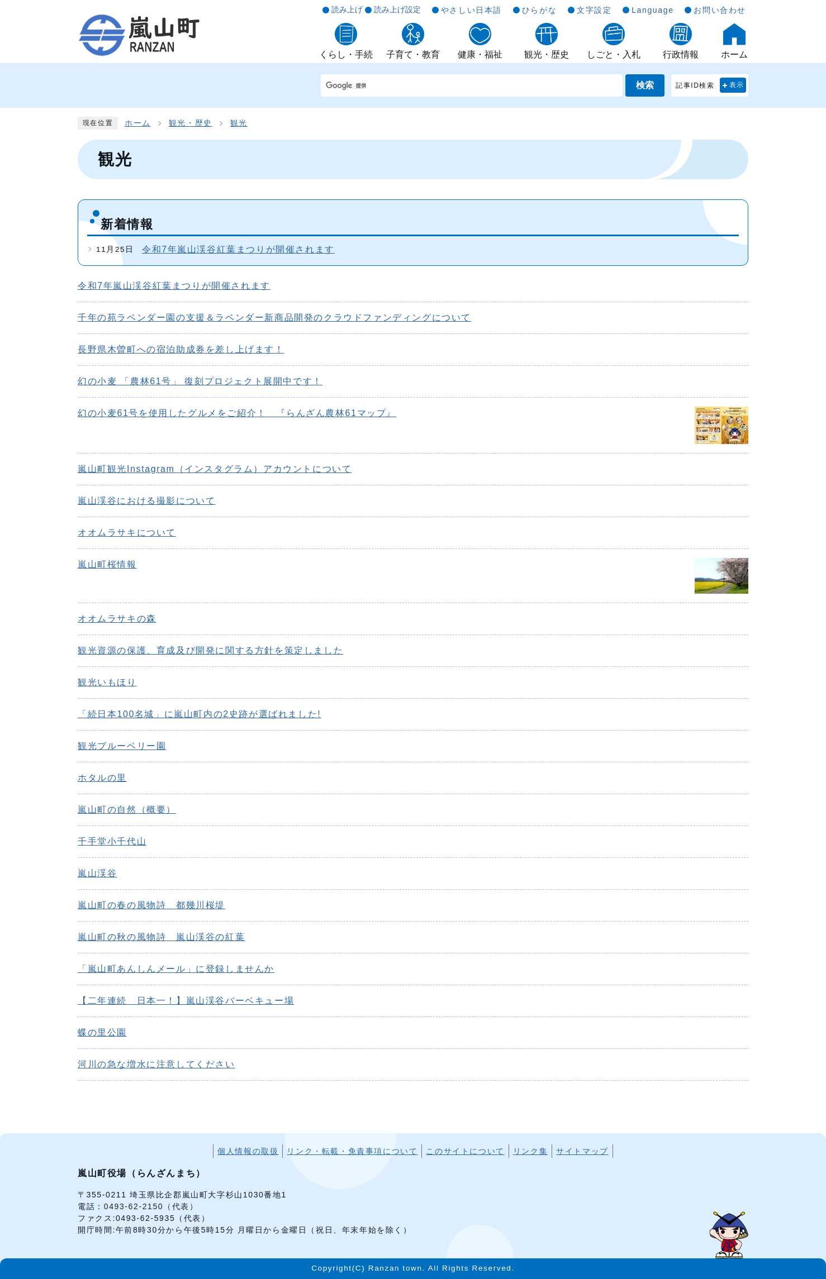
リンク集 (530, 1151)
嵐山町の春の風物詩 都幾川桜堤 (151, 905)
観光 (239, 123)
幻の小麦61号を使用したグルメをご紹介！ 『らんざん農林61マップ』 (237, 413)
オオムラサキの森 (117, 618)
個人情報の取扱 (247, 1151)
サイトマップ (582, 1151)
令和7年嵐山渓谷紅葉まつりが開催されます (238, 249)
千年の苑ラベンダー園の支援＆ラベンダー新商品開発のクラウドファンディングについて (274, 317)
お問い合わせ (720, 10)
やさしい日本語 (471, 10)
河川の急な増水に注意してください (156, 1064)
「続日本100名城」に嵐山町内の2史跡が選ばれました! (199, 714)
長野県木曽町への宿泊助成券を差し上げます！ (181, 349)
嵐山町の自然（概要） (127, 809)
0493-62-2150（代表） (151, 1206)
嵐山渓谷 (97, 873)
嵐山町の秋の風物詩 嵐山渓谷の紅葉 (161, 937)
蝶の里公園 (102, 1032)
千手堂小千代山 (112, 841)
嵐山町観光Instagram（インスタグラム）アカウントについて (215, 469)
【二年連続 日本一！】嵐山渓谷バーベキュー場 (186, 1000)
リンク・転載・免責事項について (352, 1151)
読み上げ (347, 9)
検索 (645, 85)
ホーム (138, 123)
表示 (736, 85)
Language (652, 10)
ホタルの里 (102, 777)
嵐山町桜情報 (107, 564)
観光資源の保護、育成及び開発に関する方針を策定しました (210, 650)
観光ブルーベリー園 (122, 746)
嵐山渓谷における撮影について (146, 500)
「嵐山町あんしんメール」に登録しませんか (176, 968)
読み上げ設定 (397, 9)
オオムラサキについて (127, 532)
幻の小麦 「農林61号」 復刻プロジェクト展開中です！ (200, 381)
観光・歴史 (190, 123)
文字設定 (594, 10)
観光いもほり (107, 682)
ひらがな (539, 10)
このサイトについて (465, 1151)
